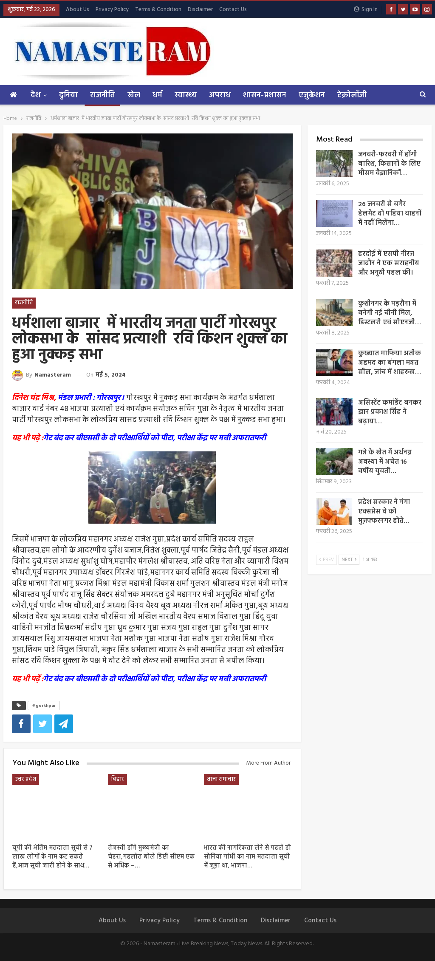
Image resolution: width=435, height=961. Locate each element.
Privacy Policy (112, 9)
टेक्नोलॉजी (352, 95)
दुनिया (68, 95)
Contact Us (233, 9)
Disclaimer (200, 9)
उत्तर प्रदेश (25, 779)
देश (36, 95)
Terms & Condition (158, 9)
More (388, 95)
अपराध (220, 95)
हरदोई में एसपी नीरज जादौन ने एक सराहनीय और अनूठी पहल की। (388, 263)
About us (77, 9)
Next (349, 560)
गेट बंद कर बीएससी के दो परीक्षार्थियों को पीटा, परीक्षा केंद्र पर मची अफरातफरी (154, 438)
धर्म (157, 95)
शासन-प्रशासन (264, 95)
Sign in (366, 9)
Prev (326, 560)
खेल (133, 95)
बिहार (117, 779)
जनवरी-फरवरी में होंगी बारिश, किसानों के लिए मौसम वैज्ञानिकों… (389, 164)
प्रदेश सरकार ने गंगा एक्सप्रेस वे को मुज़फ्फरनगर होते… (384, 512)
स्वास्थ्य (186, 95)
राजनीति (102, 95)
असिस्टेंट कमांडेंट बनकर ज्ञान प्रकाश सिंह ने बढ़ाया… (389, 412)
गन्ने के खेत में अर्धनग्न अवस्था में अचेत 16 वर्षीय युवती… (385, 462)
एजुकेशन (312, 95)
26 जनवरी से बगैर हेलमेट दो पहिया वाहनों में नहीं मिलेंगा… (389, 214)
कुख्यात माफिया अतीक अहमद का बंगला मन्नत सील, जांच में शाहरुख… (389, 363)
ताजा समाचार (221, 779)
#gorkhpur (44, 705)
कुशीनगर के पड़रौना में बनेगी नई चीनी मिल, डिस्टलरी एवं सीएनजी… (389, 313)
